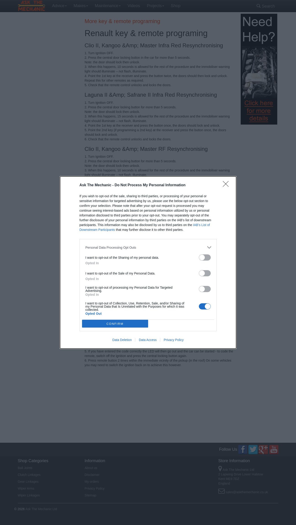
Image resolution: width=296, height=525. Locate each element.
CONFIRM (115, 323)
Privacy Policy (174, 340)
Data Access (148, 340)
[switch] (205, 257)
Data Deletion (122, 340)
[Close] (227, 185)
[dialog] (148, 262)
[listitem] (148, 247)
